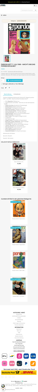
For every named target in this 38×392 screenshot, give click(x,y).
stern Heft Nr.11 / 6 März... (19, 187)
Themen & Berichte (19, 325)
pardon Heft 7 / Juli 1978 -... (19, 296)
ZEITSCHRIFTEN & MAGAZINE (19, 316)
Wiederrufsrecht (19, 336)
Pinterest (9, 87)
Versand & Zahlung (19, 337)
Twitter (2, 377)
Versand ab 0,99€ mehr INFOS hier (15, 71)
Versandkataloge (19, 319)
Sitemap (19, 321)
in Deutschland (25, 2)
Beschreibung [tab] (7, 94)
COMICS (19, 318)
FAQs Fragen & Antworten (19, 323)
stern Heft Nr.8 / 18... (19, 161)
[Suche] (29, 10)
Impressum (19, 329)
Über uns (19, 330)
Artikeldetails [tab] (17, 94)
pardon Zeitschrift (21, 21)
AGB (19, 332)
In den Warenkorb (14, 80)
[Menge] (2, 80)
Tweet (5, 87)
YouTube (6, 377)
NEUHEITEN (19, 314)
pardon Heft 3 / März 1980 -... (19, 270)
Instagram (13, 377)
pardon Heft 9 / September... (19, 218)
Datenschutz (19, 334)
